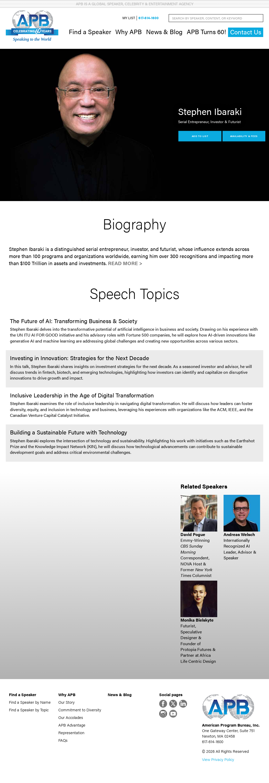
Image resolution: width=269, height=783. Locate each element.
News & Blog (164, 31)
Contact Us (245, 32)
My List (128, 18)
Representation (71, 732)
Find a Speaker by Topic (29, 709)
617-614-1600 (148, 18)
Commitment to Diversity (79, 709)
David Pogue (192, 534)
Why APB (128, 31)
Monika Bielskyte (197, 620)
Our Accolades (70, 717)
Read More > (125, 263)
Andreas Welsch (239, 534)
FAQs (63, 740)
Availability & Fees (244, 136)
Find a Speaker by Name (30, 702)
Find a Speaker (90, 31)
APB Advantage (71, 725)
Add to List (200, 136)
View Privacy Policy (218, 759)
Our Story (66, 702)
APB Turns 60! (206, 31)
